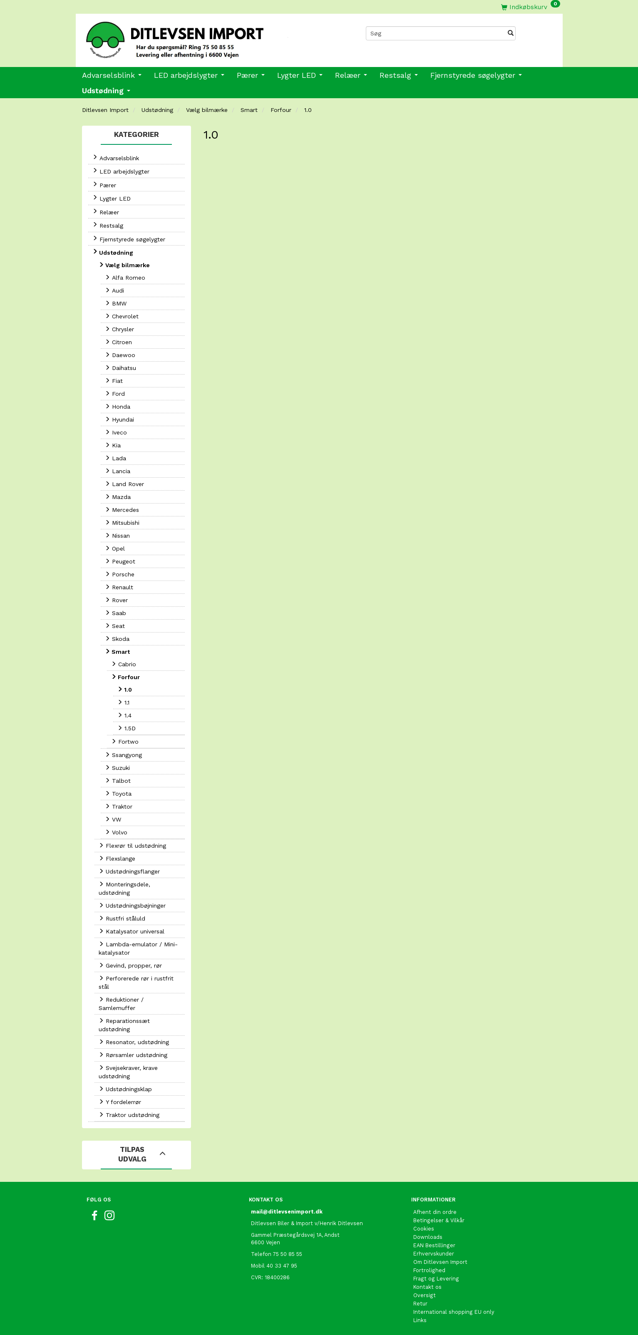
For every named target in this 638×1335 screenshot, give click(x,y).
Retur (420, 1303)
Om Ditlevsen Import (440, 1262)
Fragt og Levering (436, 1278)
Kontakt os (427, 1287)
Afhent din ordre (435, 1212)
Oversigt (424, 1295)
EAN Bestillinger (434, 1245)
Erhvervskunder (433, 1254)
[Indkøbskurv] (531, 7)
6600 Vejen (265, 1242)
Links (420, 1320)
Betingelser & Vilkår (438, 1220)
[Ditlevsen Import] (197, 37)
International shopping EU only (453, 1312)
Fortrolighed (429, 1270)
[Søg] (511, 33)
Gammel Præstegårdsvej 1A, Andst (295, 1235)
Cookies (423, 1229)
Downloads (427, 1237)
